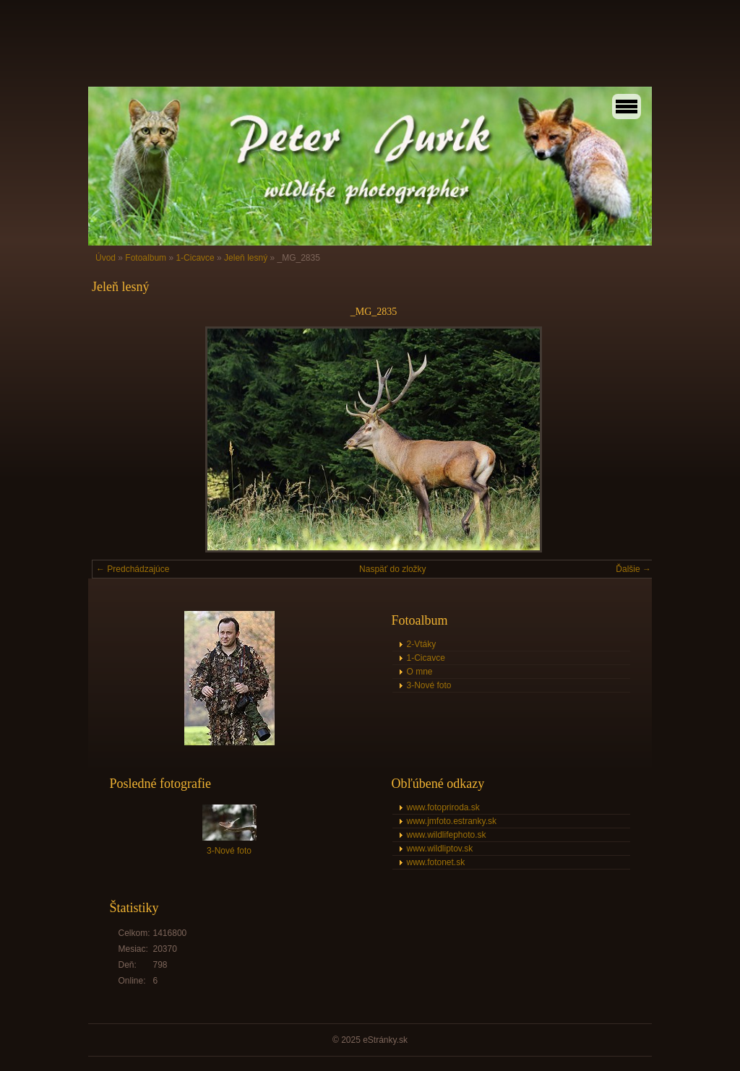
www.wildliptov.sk (440, 849)
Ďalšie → (633, 569)
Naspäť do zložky (392, 569)
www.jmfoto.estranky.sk (451, 821)
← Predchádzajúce (132, 569)
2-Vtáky (421, 644)
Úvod (105, 258)
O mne (420, 672)
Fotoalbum (145, 258)
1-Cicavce (195, 258)
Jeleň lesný (245, 258)
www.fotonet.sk (436, 862)
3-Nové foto (429, 685)
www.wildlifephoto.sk (446, 835)
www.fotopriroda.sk (443, 807)
